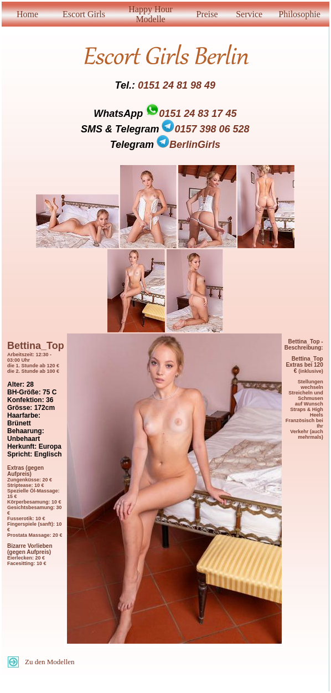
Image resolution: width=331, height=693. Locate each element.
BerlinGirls (188, 144)
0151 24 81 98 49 (176, 85)
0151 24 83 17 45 (197, 113)
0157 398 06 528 (205, 129)
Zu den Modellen (50, 662)
